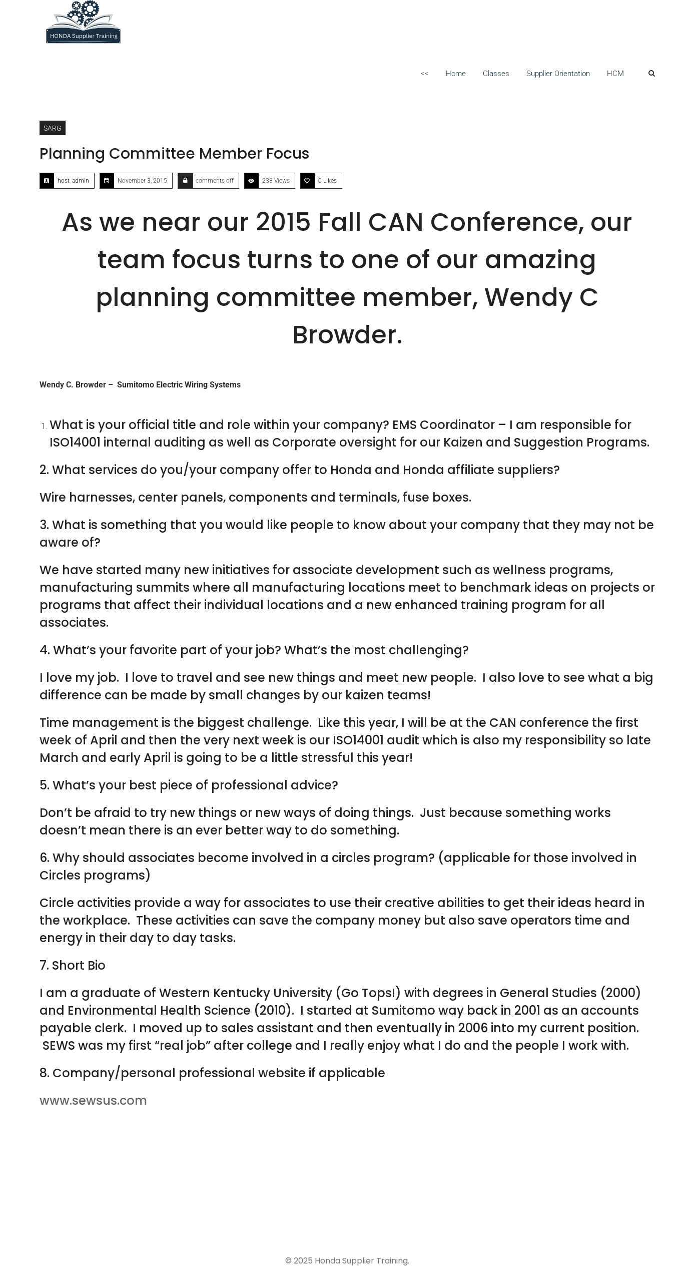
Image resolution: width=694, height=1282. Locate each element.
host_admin (73, 180)
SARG (53, 128)
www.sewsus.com (93, 1100)
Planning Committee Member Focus (174, 153)
